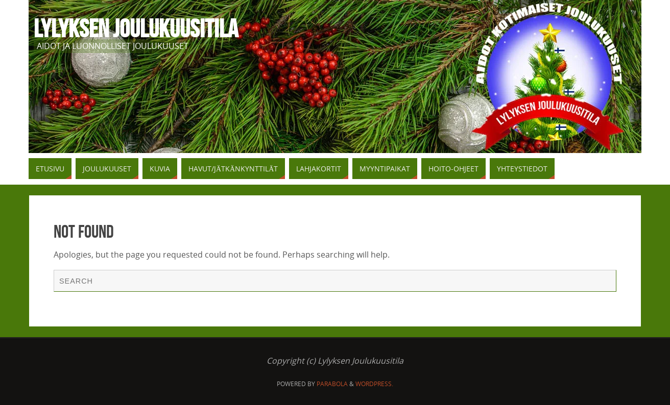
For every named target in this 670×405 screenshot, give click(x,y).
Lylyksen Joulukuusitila (136, 28)
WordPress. (374, 383)
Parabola (332, 383)
